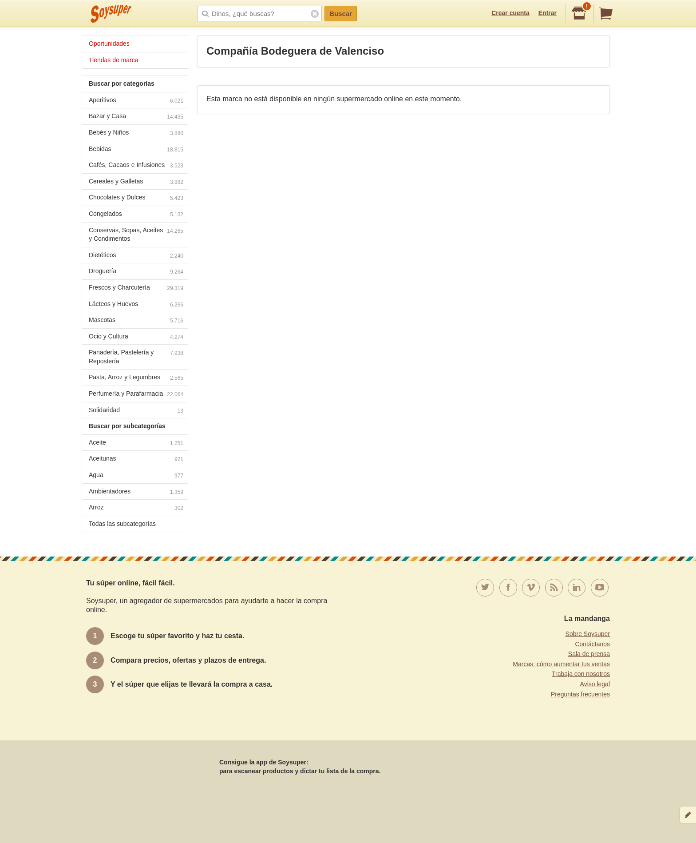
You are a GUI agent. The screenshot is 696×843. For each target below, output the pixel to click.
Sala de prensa (589, 653)
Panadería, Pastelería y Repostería (136, 357)
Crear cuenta (510, 12)
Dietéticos (136, 256)
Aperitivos (136, 101)
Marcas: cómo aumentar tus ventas (561, 664)
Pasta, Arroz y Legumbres (136, 378)
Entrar (547, 12)
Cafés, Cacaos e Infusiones (136, 166)
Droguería (136, 272)
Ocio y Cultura (136, 337)
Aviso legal (595, 684)
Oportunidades (109, 43)
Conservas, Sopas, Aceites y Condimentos (136, 235)
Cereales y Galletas (136, 182)
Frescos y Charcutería (136, 288)
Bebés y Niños (136, 133)
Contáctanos (592, 644)
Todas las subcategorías (122, 523)
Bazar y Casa (136, 117)
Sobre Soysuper (588, 633)
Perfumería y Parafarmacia (136, 394)
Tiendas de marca (113, 60)
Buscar (340, 13)
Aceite (136, 443)
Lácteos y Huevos (136, 305)
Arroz (136, 508)
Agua (136, 476)
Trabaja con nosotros (581, 673)
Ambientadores (136, 492)
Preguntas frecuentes (580, 694)
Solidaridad (136, 411)
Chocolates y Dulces (136, 198)
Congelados (136, 214)
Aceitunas (136, 459)
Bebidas (136, 150)
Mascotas (136, 321)
